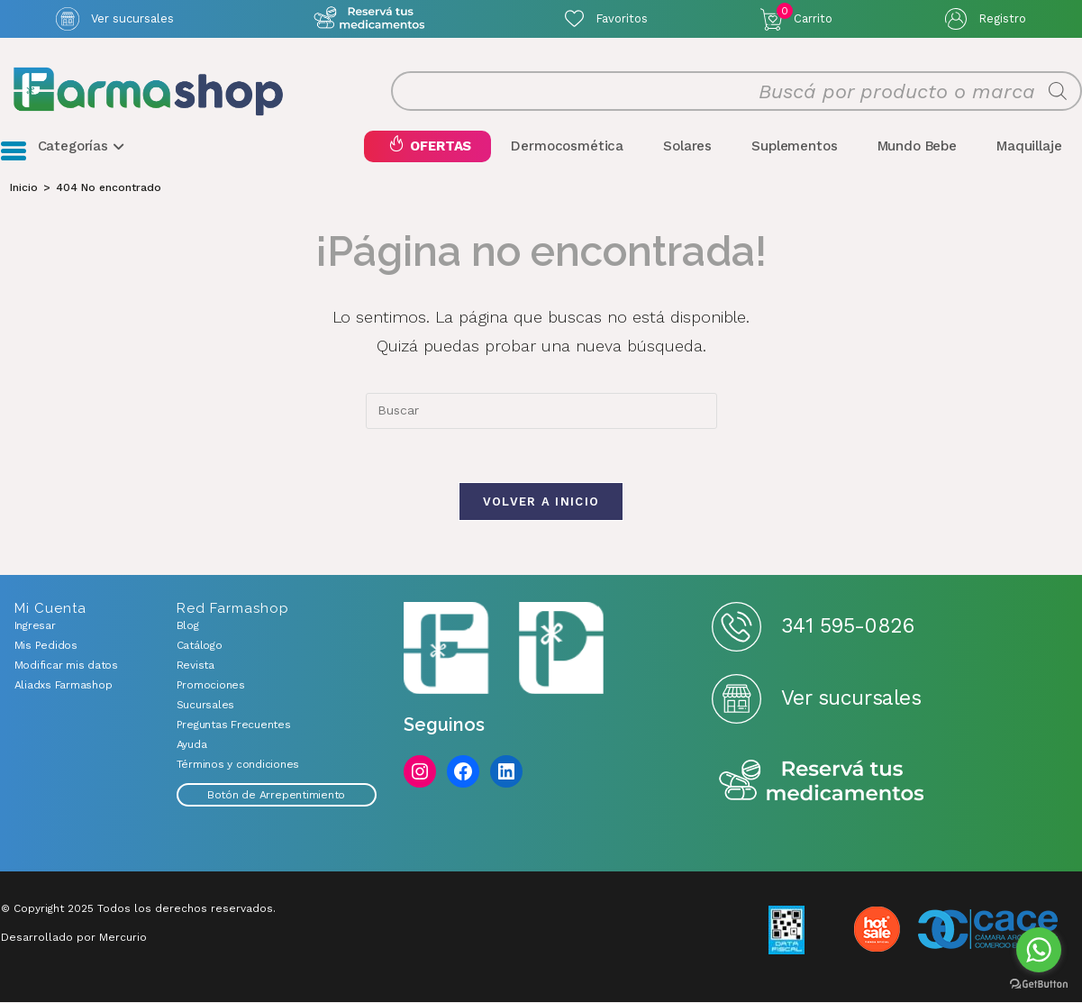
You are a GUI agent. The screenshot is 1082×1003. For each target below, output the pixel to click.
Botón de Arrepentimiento (276, 795)
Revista (195, 666)
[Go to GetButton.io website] (1039, 984)
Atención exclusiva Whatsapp (369, 18)
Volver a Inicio (541, 502)
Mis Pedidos (45, 646)
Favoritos (622, 18)
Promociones (211, 685)
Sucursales (206, 705)
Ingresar (35, 626)
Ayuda (192, 745)
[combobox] (541, 411)
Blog (188, 626)
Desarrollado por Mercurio (74, 938)
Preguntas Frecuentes (234, 725)
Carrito (804, 14)
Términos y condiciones (238, 765)
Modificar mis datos (66, 666)
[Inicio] (24, 187)
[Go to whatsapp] (1038, 949)
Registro (1002, 18)
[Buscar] (1057, 92)
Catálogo (200, 646)
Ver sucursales (132, 18)
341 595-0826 (847, 627)
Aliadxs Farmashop (63, 685)
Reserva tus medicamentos (821, 782)
